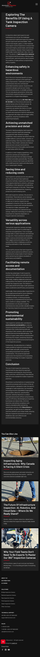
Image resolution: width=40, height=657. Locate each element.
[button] (36, 4)
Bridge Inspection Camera (8, 592)
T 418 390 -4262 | (6, 629)
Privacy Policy (5, 646)
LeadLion (14, 643)
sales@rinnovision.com (7, 631)
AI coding (4, 583)
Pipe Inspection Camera (7, 598)
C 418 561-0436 (5, 626)
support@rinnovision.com (8, 617)
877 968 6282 (13, 615)
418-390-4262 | (5, 615)
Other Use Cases (5, 606)
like (15, 434)
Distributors (5, 580)
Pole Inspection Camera (7, 601)
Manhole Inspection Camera (8, 595)
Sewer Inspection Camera (8, 603)
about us (4, 578)
